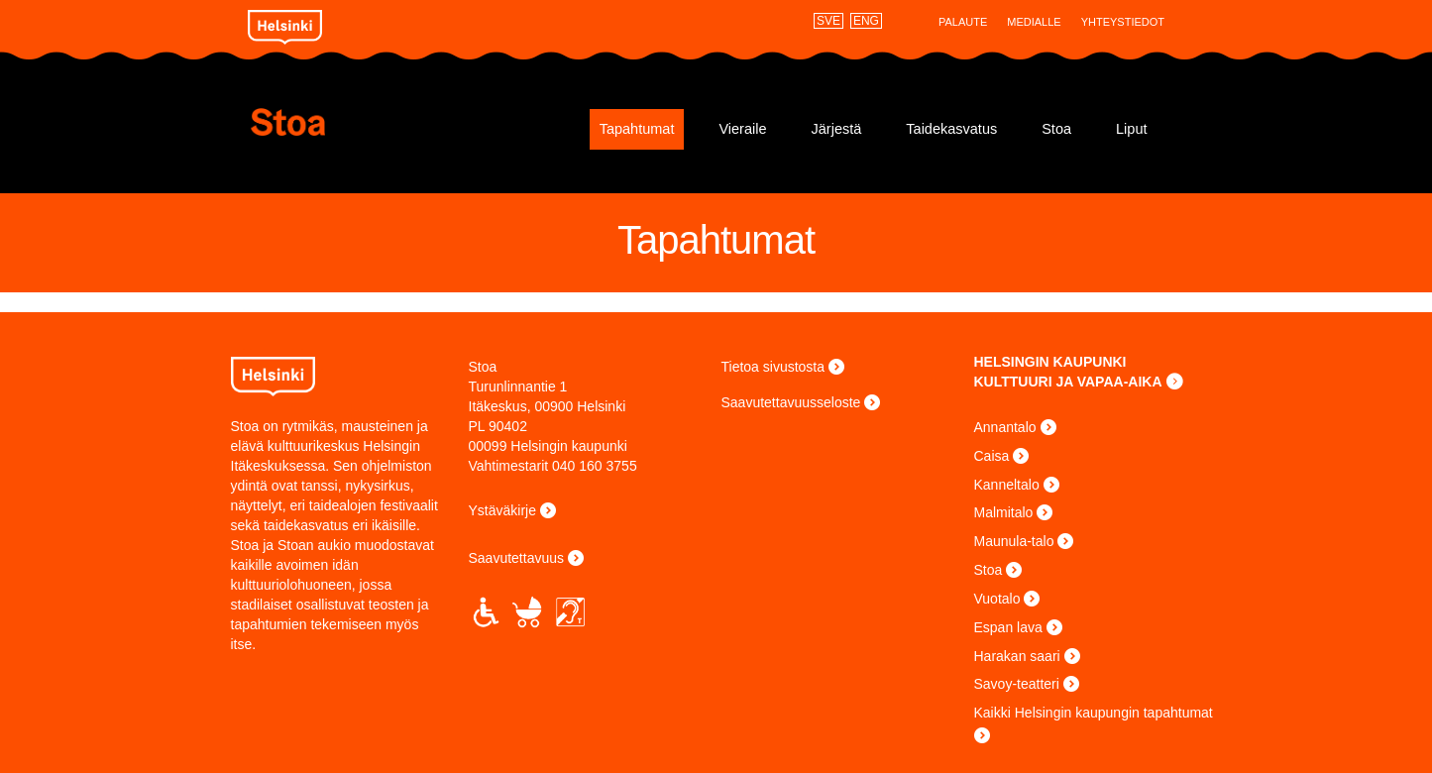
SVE (828, 21)
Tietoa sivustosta (773, 367)
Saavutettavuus (517, 558)
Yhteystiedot (1122, 22)
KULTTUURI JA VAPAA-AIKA (1068, 381)
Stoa (367, 122)
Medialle (1033, 22)
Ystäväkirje (502, 510)
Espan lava (1008, 627)
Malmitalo (1004, 512)
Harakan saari (1017, 656)
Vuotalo (997, 599)
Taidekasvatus (951, 129)
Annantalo (1005, 427)
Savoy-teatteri (1016, 684)
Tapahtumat (637, 129)
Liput (1131, 129)
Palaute (962, 22)
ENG (866, 21)
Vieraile (742, 129)
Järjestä (837, 129)
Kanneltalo (1007, 485)
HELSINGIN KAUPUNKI (1050, 362)
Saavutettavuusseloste (791, 402)
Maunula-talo (1014, 541)
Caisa (992, 456)
